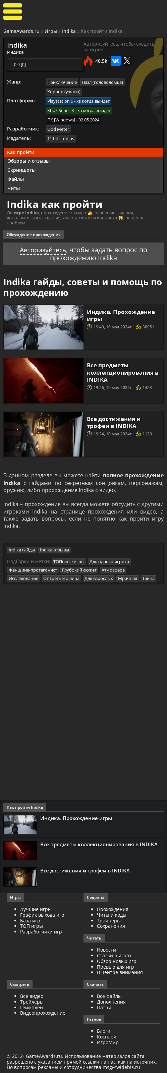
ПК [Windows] (61, 119)
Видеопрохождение (42, 1013)
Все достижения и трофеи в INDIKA (116, 421)
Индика (15, 52)
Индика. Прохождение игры (123, 314)
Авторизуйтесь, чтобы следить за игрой (119, 47)
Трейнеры (109, 920)
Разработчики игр (41, 931)
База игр (30, 920)
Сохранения (111, 925)
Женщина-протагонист (33, 570)
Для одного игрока (109, 561)
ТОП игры (31, 925)
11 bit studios (60, 138)
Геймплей (31, 1007)
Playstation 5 (60, 101)
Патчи (104, 1007)
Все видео (31, 995)
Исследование (23, 578)
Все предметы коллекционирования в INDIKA (122, 371)
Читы (13, 187)
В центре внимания (120, 972)
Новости (106, 949)
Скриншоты (21, 169)
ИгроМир (108, 1042)
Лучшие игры (36, 909)
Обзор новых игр (116, 961)
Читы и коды (111, 914)
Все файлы (109, 995)
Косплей (106, 1036)
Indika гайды (22, 550)
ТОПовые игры (69, 561)
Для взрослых (99, 578)
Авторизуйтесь (43, 248)
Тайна (148, 578)
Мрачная (127, 578)
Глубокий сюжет (79, 570)
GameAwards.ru (21, 31)
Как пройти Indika (25, 807)
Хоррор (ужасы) (63, 91)
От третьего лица (61, 578)
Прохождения (112, 909)
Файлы (15, 178)
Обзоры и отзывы (28, 160)
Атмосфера (113, 570)
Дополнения (111, 1001)
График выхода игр (42, 914)
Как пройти (20, 151)
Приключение (62, 82)
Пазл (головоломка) (102, 82)
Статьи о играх (114, 955)
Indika (69, 31)
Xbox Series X (60, 110)
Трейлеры (32, 1001)
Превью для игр (115, 966)
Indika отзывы (54, 550)
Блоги (103, 1031)
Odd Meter (58, 128)
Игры (51, 31)
